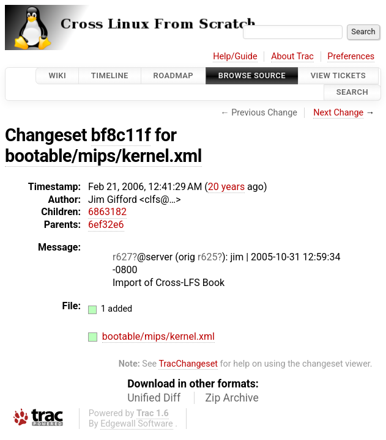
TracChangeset (188, 364)
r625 (207, 257)
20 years (226, 187)
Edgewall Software (136, 424)
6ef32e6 (106, 224)
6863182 (107, 212)
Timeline (109, 75)
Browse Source (252, 75)
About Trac (292, 56)
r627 (122, 257)
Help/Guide (235, 56)
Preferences (350, 56)
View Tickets (338, 75)
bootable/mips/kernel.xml (103, 155)
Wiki (57, 75)
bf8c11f (121, 135)
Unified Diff (153, 398)
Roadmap (174, 75)
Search (352, 92)
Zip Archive (232, 398)
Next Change (338, 113)
